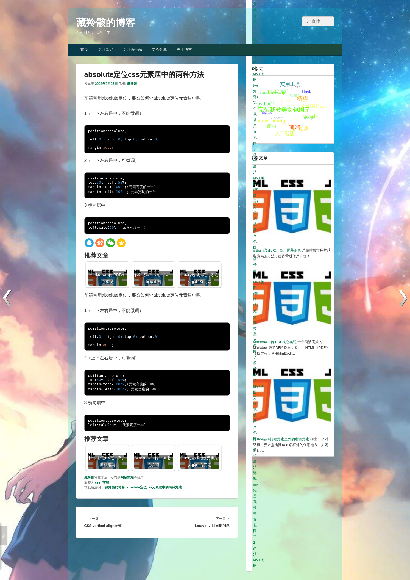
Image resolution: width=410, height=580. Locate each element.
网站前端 (127, 477)
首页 (84, 49)
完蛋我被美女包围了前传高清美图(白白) (284, 489)
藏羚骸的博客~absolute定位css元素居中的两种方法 (143, 487)
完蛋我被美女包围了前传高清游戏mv (282, 529)
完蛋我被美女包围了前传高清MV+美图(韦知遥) (290, 506)
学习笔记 (105, 49)
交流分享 (159, 49)
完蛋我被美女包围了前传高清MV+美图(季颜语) (290, 512)
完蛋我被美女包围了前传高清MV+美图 (283, 523)
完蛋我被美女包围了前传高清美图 (280, 483)
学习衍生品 (132, 49)
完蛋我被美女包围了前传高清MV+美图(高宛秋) (290, 500)
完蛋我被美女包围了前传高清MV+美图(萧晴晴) (290, 518)
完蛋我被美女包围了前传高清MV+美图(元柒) (288, 495)
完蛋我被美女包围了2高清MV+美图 (281, 535)
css (98, 482)
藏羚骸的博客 (105, 22)
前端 (105, 482)
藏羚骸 (132, 84)
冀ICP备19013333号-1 (317, 563)
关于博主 (184, 49)
